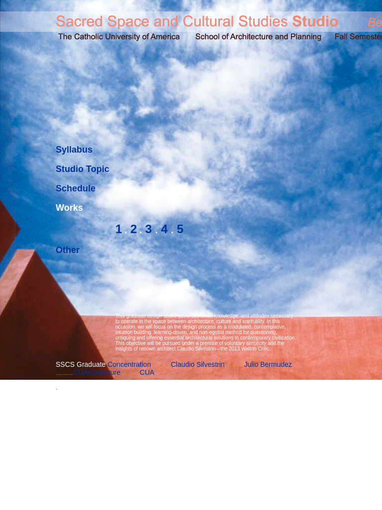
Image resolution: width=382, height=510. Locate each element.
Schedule (76, 188)
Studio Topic (82, 169)
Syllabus (74, 150)
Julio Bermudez (268, 364)
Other (68, 250)
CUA (147, 372)
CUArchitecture (96, 372)
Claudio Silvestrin (197, 364)
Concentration (129, 364)
